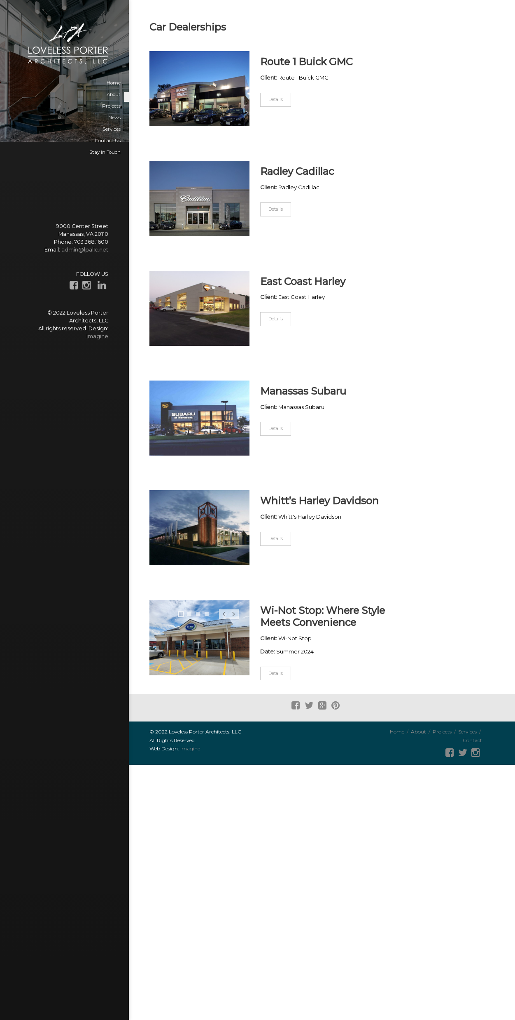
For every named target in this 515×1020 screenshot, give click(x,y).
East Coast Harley (302, 281)
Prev (223, 619)
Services (467, 732)
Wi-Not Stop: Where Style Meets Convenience (322, 616)
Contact (472, 740)
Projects (442, 732)
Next (233, 619)
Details (275, 99)
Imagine (97, 336)
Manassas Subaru (303, 391)
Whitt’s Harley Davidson (319, 501)
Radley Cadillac (297, 171)
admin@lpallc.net (84, 250)
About (418, 732)
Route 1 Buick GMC (306, 62)
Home (397, 732)
